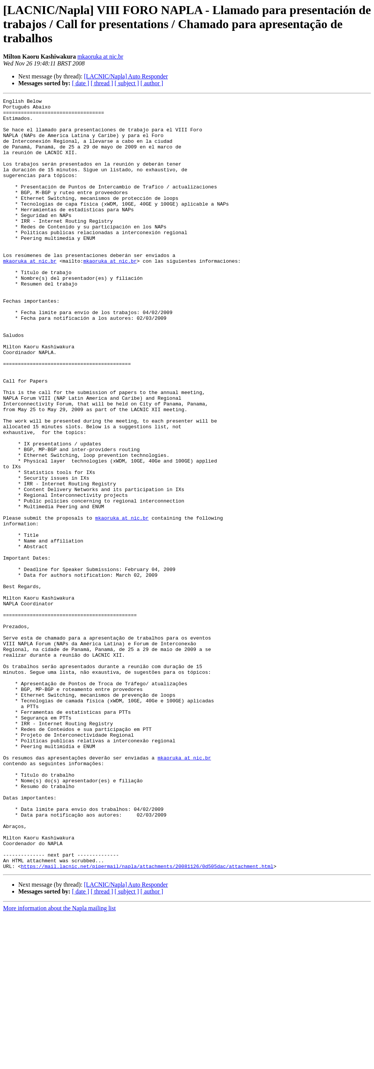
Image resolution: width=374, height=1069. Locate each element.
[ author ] (152, 83)
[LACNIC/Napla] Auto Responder (126, 76)
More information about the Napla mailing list (59, 1062)
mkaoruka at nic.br (100, 56)
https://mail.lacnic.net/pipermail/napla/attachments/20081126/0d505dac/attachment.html (147, 1020)
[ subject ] (127, 83)
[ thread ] (102, 83)
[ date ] (80, 83)
